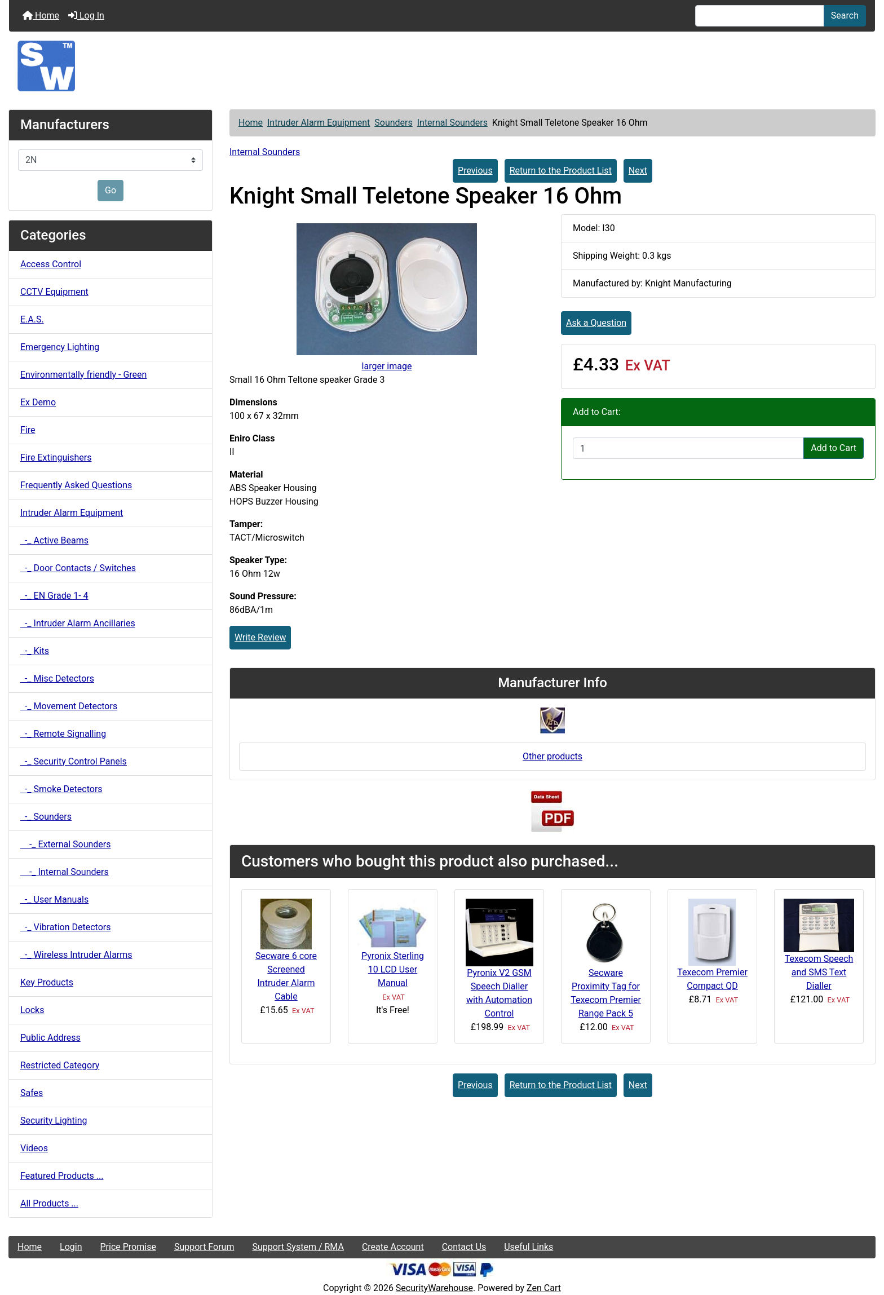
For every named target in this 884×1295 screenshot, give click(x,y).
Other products (552, 756)
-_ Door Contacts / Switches (78, 568)
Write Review (260, 637)
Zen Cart (544, 1288)
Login (71, 1246)
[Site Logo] (442, 66)
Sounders (393, 122)
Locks (32, 1010)
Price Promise (128, 1246)
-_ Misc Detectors (57, 678)
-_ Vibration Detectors (65, 927)
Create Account (393, 1246)
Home (41, 15)
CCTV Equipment (54, 291)
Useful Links (528, 1246)
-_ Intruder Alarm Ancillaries (77, 623)
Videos (34, 1148)
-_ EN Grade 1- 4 (54, 595)
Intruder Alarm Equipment (318, 122)
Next (638, 170)
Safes (31, 1093)
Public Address (50, 1037)
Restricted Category (59, 1065)
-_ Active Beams (54, 540)
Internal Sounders (452, 122)
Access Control (50, 264)
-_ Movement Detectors (68, 706)
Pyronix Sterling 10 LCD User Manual (392, 969)
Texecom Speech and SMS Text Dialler (819, 972)
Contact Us (464, 1246)
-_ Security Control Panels (73, 761)
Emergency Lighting (59, 347)
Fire (28, 430)
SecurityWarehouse (434, 1288)
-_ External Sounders (65, 844)
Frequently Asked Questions (76, 485)
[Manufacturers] (110, 160)
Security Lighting (53, 1120)
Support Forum (204, 1246)
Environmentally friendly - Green (83, 374)
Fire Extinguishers (55, 457)
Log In (86, 15)
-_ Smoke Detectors (61, 789)
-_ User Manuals (54, 899)
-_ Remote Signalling (63, 733)
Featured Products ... (62, 1175)
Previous (475, 170)
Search (845, 15)
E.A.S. (32, 319)
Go (110, 190)
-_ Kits (34, 651)
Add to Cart (833, 448)
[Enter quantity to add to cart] (688, 448)
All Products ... (49, 1203)
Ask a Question (596, 322)
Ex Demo (38, 402)
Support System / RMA (297, 1246)
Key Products (46, 982)
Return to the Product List (561, 170)
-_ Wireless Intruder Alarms (76, 954)
